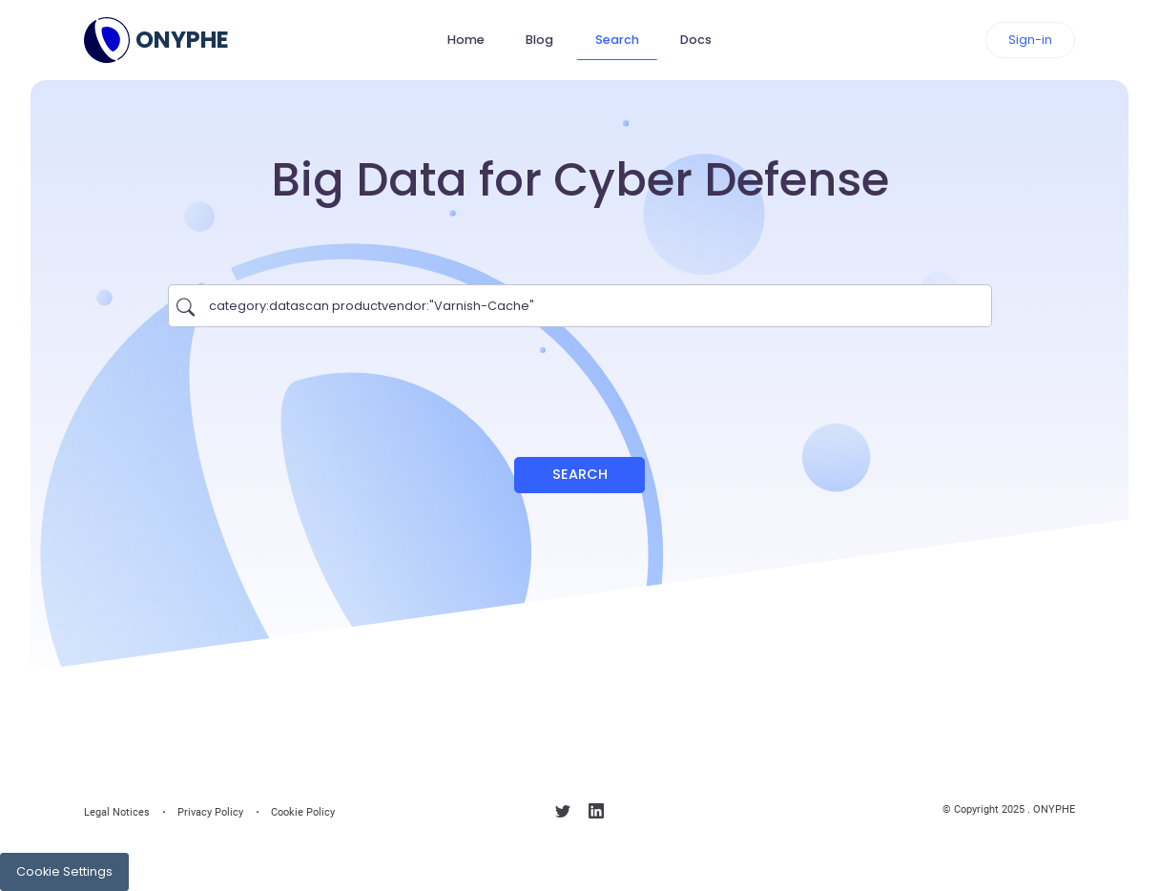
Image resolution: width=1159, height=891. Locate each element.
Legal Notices (117, 812)
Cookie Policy (303, 812)
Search (617, 39)
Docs (696, 39)
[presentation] (580, 382)
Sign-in (1030, 39)
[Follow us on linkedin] (596, 815)
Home (466, 39)
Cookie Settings (64, 871)
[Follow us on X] (562, 815)
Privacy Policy (210, 812)
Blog (539, 39)
